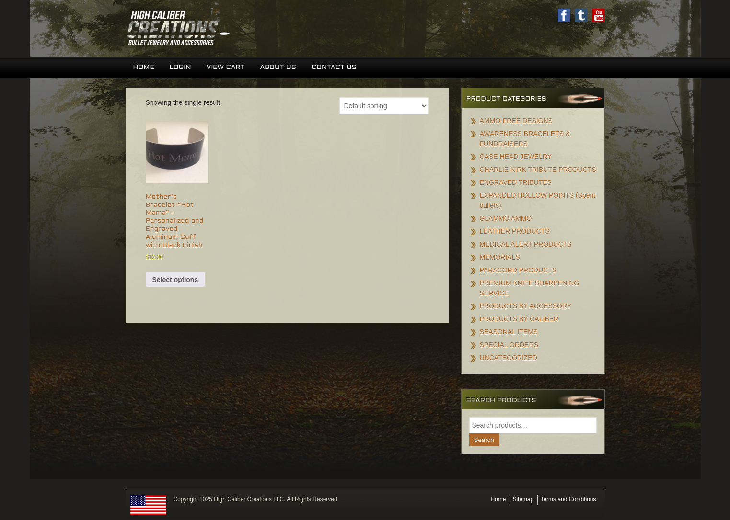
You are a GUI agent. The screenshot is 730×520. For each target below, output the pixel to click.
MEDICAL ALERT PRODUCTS (526, 244)
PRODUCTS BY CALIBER (519, 319)
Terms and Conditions (568, 499)
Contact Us (334, 67)
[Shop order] (384, 105)
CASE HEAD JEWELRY (516, 156)
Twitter (581, 15)
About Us (278, 67)
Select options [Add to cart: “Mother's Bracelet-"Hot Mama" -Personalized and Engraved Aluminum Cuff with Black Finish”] (175, 279)
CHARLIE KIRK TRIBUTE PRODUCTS (538, 169)
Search (484, 439)
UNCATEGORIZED (508, 358)
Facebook (564, 15)
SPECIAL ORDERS (509, 345)
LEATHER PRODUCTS (515, 231)
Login (180, 67)
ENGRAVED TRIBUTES (516, 182)
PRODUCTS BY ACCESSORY (526, 306)
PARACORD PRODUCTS (518, 270)
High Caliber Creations (245, 29)
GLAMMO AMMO (506, 218)
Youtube (598, 15)
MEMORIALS (500, 257)
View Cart (225, 67)
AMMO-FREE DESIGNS (516, 120)
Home (143, 67)
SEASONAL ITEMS (509, 332)
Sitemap (522, 499)
